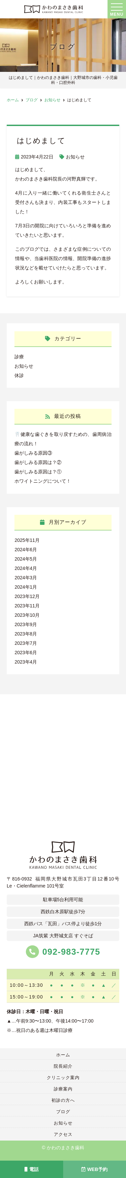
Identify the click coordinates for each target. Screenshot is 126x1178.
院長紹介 (63, 1066)
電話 (32, 1169)
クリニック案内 (63, 1077)
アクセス (63, 1134)
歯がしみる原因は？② (37, 462)
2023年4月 (25, 662)
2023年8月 (25, 633)
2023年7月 (25, 643)
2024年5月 (25, 559)
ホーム (63, 1054)
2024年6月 (25, 549)
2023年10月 (27, 615)
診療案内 (63, 1088)
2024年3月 (25, 577)
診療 (19, 356)
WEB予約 (94, 1169)
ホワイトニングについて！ (42, 481)
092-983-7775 (63, 952)
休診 (19, 375)
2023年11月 (27, 605)
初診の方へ (63, 1100)
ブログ (63, 1111)
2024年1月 (25, 587)
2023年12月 (27, 596)
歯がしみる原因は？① (37, 471)
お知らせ (75, 156)
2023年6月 (25, 652)
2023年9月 (25, 624)
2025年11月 (27, 540)
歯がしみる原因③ (33, 453)
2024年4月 (25, 568)
